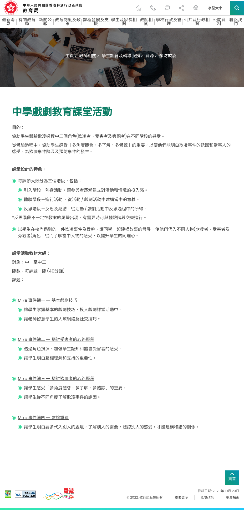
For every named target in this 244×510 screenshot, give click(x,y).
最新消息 (8, 22)
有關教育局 (27, 22)
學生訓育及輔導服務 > (122, 56)
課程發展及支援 (96, 22)
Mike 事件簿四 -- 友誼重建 (43, 418)
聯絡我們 (235, 22)
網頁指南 (232, 497)
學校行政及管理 (169, 22)
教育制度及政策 (68, 22)
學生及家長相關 (124, 22)
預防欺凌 (167, 56)
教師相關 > (89, 56)
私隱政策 (207, 497)
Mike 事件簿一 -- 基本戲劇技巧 (47, 300)
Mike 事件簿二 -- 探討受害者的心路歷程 (56, 339)
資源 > (151, 56)
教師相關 (146, 22)
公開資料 (219, 22)
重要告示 (181, 497)
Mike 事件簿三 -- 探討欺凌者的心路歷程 (56, 378)
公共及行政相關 (197, 22)
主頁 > (71, 56)
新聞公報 (45, 22)
